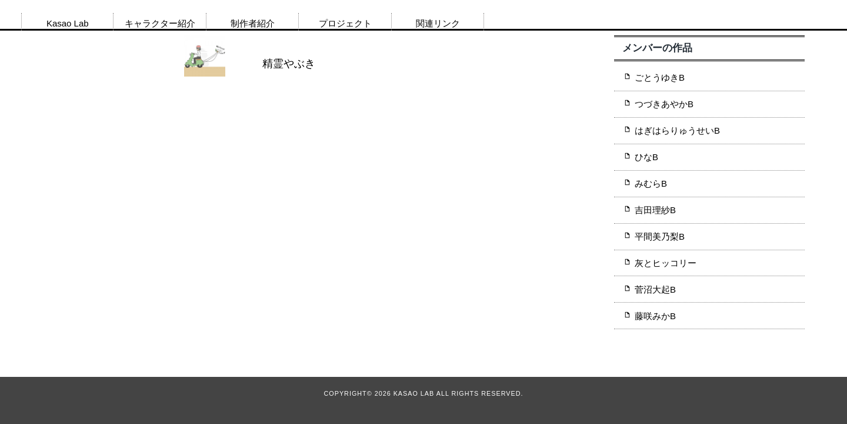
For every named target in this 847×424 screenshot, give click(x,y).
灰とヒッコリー (665, 263)
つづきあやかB (664, 104)
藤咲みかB (655, 316)
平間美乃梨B (660, 236)
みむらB (651, 183)
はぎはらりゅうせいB (677, 130)
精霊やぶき (288, 63)
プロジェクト (345, 23)
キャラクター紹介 (160, 23)
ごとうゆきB (660, 77)
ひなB (646, 157)
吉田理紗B (655, 210)
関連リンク (438, 23)
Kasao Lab (67, 23)
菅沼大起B (655, 289)
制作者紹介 (253, 23)
